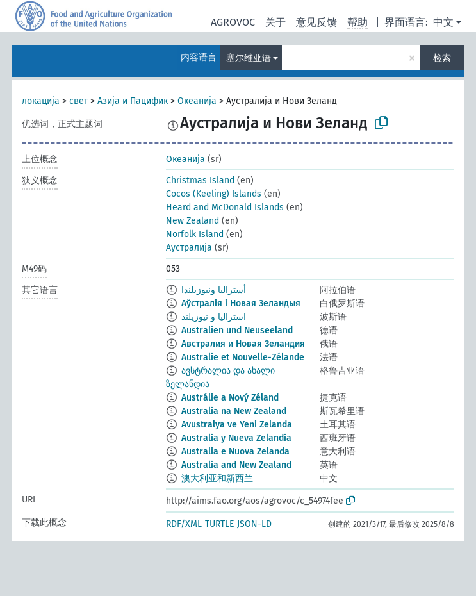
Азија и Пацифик (132, 100)
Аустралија (189, 247)
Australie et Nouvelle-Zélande (242, 357)
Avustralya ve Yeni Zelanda (236, 424)
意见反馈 (316, 22)
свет (78, 100)
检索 (442, 58)
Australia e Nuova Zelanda (235, 451)
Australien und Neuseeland (237, 330)
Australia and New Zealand (236, 464)
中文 (443, 22)
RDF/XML (184, 523)
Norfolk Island (195, 234)
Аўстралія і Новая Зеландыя (240, 303)
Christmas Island (200, 180)
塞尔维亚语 (248, 58)
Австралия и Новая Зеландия (243, 343)
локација (41, 100)
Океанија (197, 100)
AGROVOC (233, 22)
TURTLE (219, 523)
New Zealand (192, 220)
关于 (275, 22)
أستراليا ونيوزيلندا (213, 290)
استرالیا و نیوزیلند (213, 316)
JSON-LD (254, 523)
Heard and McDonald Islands (225, 207)
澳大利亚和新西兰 (217, 478)
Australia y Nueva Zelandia (236, 438)
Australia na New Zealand (233, 411)
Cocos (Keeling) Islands (213, 193)
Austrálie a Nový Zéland (230, 397)
